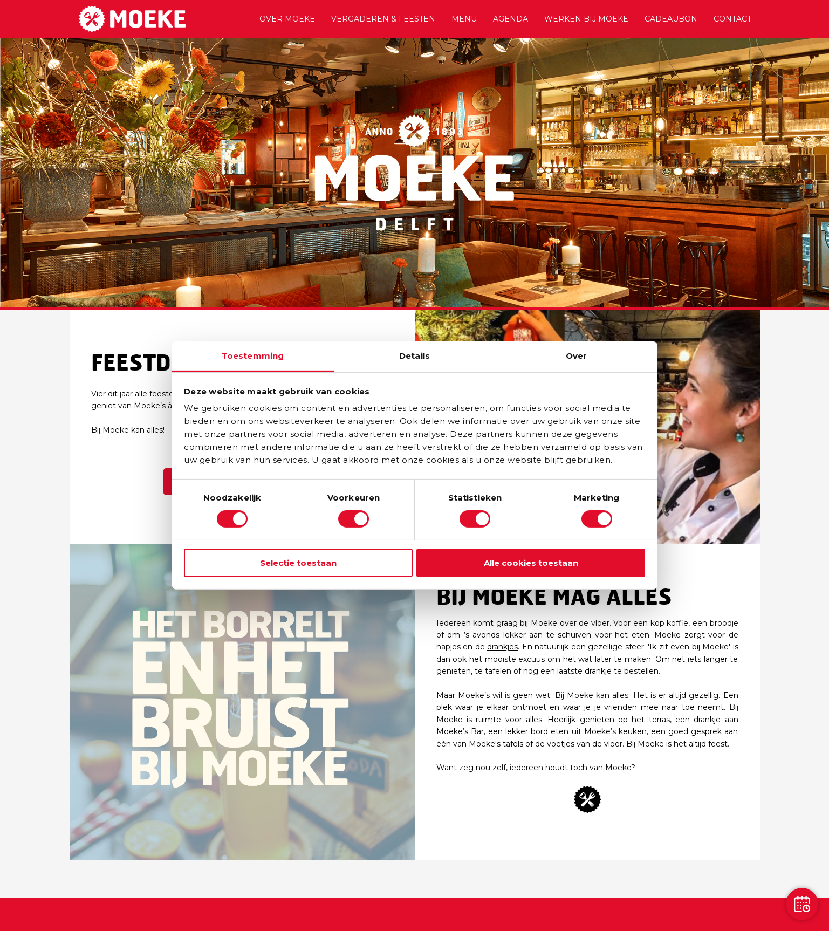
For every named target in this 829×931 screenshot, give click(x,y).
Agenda (510, 19)
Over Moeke (287, 19)
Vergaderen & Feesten (383, 19)
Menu (464, 19)
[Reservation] (802, 904)
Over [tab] (576, 356)
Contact (732, 19)
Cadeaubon (671, 19)
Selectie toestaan (298, 563)
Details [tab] (414, 356)
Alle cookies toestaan (531, 563)
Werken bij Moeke (586, 19)
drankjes (502, 647)
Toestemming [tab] (253, 356)
